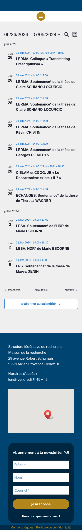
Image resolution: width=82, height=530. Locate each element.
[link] (12, 290)
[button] (41, 16)
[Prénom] (41, 465)
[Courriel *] (41, 490)
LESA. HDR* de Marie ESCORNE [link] (42, 248)
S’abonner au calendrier (38, 303)
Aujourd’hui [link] (40, 290)
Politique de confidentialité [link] (54, 527)
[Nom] (41, 477)
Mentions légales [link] (21, 527)
